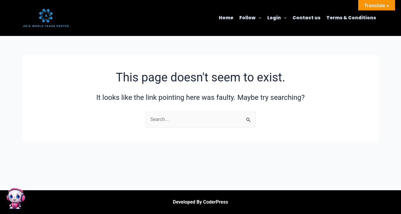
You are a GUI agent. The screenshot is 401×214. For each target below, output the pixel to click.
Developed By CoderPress (200, 202)
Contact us (306, 18)
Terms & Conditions (351, 18)
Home (226, 18)
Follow (250, 18)
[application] (258, 18)
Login (277, 18)
